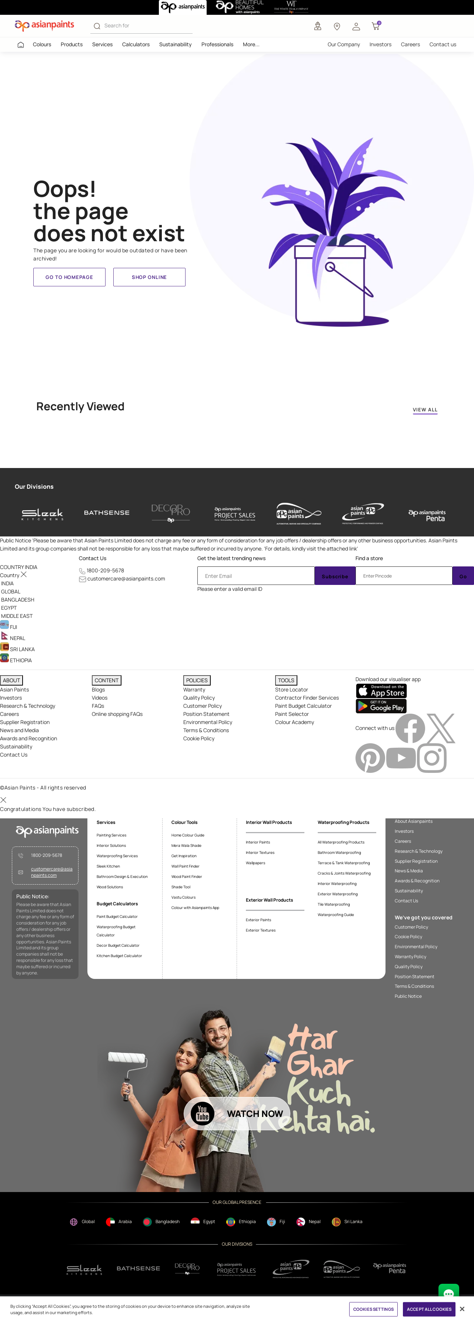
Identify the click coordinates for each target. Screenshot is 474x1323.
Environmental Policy (207, 722)
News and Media (19, 730)
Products (72, 44)
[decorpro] (187, 1269)
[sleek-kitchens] (43, 513)
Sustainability (175, 44)
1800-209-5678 (105, 570)
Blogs (98, 689)
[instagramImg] (432, 757)
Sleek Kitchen (108, 866)
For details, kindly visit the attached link (311, 548)
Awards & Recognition (417, 881)
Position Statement (206, 713)
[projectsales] (236, 1269)
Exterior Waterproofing (338, 893)
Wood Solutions (110, 886)
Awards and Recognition (28, 738)
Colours (42, 44)
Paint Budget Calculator (303, 705)
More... (251, 44)
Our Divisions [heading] (34, 486)
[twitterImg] (441, 727)
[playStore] (381, 705)
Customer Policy (202, 705)
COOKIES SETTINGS (373, 1309)
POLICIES (197, 680)
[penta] (427, 513)
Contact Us (92, 558)
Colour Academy (294, 722)
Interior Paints (258, 842)
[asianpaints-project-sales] (235, 513)
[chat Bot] (448, 1294)
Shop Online (149, 277)
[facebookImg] (410, 727)
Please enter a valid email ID (229, 588)
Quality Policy (199, 697)
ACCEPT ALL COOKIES (429, 1309)
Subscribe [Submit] (335, 576)
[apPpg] (342, 1269)
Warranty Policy (410, 957)
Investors (380, 44)
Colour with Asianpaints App (195, 907)
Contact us (443, 44)
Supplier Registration (25, 722)
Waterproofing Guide (336, 914)
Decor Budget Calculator (118, 945)
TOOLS (286, 680)
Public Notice (408, 996)
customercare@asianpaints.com (126, 578)
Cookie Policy (198, 738)
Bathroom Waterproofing (339, 852)
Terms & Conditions (206, 730)
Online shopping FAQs (117, 713)
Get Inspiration (184, 855)
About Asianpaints (414, 821)
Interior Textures (260, 852)
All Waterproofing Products (341, 842)
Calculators (136, 44)
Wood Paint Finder (186, 876)
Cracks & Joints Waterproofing (344, 873)
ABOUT (11, 680)
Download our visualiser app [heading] (388, 679)
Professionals (217, 44)
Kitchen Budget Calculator (119, 955)
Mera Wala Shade (186, 845)
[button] (356, 25)
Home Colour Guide (187, 835)
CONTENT (106, 680)
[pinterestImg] (371, 757)
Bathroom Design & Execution (122, 876)
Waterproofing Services (117, 855)
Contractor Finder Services (307, 697)
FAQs (98, 705)
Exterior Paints (258, 919)
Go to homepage (69, 277)
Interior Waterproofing (337, 883)
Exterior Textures (261, 930)
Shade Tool (180, 886)
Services (102, 44)
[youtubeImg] (401, 757)
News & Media (409, 871)
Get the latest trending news (231, 558)
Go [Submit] (463, 576)
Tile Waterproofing (334, 904)
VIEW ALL (425, 409)
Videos (99, 697)
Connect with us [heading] (375, 727)
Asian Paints (14, 689)
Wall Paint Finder (185, 866)
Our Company (344, 44)
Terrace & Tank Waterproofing (344, 862)
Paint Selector (292, 713)
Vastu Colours (183, 897)
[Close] (462, 1309)
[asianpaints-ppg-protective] (363, 513)
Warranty (194, 689)
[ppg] (291, 1269)
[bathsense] (107, 513)
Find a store (369, 558)
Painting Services (111, 835)
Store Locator (291, 689)
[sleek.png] (85, 1269)
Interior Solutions (111, 845)
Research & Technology (27, 705)
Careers (410, 44)
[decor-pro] (171, 513)
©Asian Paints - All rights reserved (43, 787)
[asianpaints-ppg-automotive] (299, 513)
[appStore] (381, 690)
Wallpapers (255, 862)
